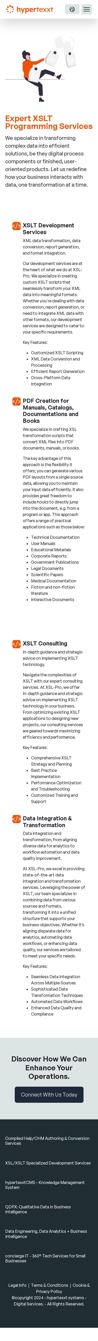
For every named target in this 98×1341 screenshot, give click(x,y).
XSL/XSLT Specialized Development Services (48, 1163)
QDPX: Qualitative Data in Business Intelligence (38, 1209)
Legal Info (17, 1285)
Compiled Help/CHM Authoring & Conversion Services (47, 1141)
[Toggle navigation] (86, 9)
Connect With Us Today (49, 1094)
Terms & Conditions (49, 1285)
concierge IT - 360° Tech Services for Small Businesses (45, 1258)
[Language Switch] (72, 9)
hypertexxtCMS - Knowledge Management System (45, 1185)
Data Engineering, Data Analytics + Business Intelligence (46, 1234)
